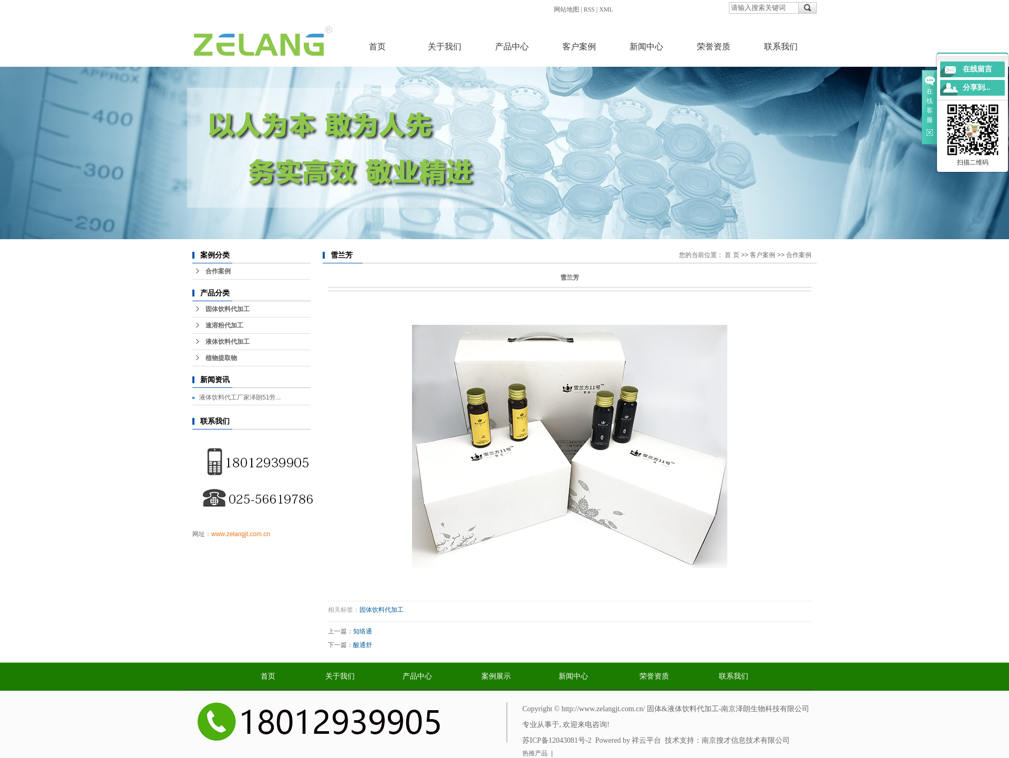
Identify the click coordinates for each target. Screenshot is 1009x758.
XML (606, 9)
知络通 (362, 631)
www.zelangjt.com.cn (240, 534)
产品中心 (512, 46)
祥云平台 (646, 740)
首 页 (732, 255)
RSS (588, 9)
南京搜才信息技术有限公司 (746, 740)
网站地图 (566, 9)
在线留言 (977, 69)
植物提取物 (221, 358)
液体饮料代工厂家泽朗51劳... (240, 397)
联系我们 (781, 46)
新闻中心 (646, 46)
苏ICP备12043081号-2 (556, 740)
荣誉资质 (713, 46)
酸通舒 (362, 645)
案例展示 (496, 676)
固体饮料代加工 (227, 309)
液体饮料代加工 (227, 341)
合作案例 (218, 271)
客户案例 (579, 46)
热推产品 (535, 753)
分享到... (977, 87)
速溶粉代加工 (224, 325)
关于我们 (444, 46)
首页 (377, 46)
